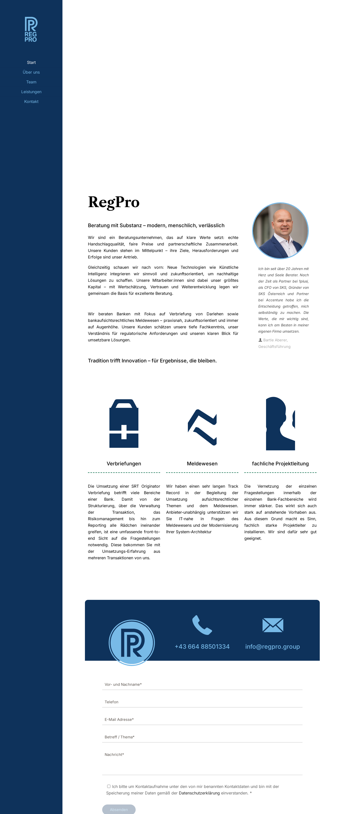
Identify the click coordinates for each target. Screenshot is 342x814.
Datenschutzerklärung (199, 792)
